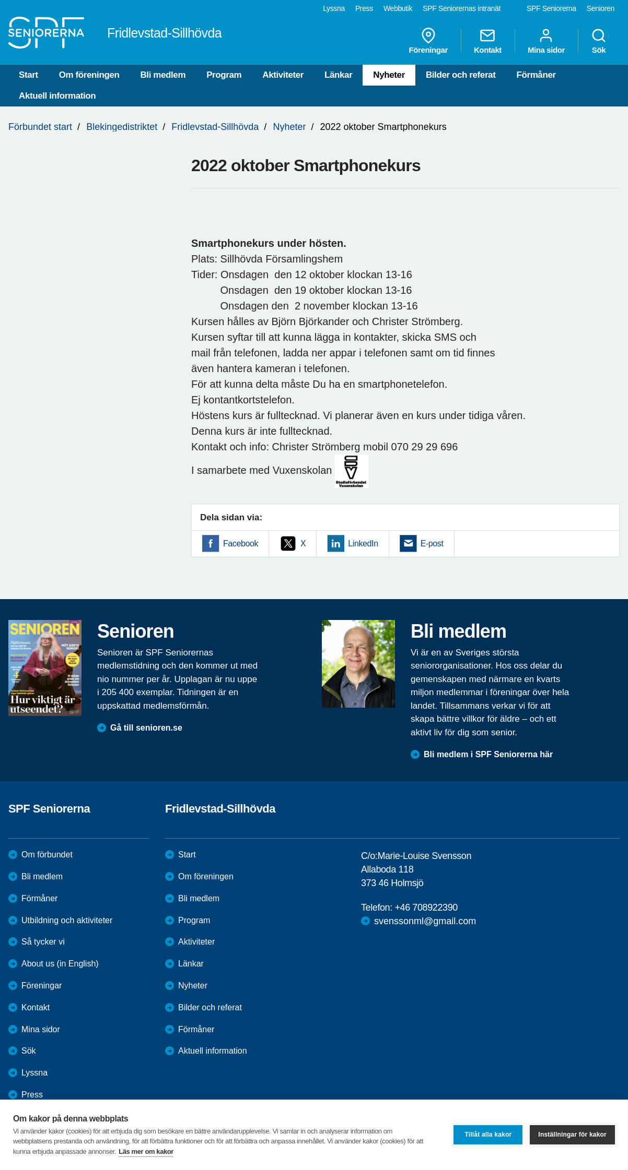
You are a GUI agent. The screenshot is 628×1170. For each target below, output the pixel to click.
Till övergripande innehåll (0, 0)
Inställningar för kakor (572, 1134)
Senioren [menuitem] (600, 8)
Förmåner (535, 75)
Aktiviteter (283, 75)
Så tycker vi (43, 941)
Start (28, 75)
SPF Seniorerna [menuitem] (551, 8)
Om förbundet (47, 854)
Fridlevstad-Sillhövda (215, 127)
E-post (432, 543)
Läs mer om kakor (146, 1151)
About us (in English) (60, 963)
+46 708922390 (425, 907)
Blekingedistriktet (121, 127)
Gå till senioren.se (146, 727)
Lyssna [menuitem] (334, 8)
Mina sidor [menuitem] (546, 41)
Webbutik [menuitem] (397, 8)
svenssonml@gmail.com (425, 921)
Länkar (338, 75)
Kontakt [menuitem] (488, 41)
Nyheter (389, 75)
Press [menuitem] (364, 8)
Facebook (240, 543)
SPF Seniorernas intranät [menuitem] (462, 8)
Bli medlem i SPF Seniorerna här (488, 754)
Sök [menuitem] (599, 41)
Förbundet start (40, 127)
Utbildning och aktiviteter (66, 920)
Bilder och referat (461, 75)
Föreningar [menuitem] (428, 41)
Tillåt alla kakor (487, 1134)
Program (223, 75)
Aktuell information (57, 96)
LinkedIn (363, 543)
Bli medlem (162, 75)
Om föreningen (89, 75)
